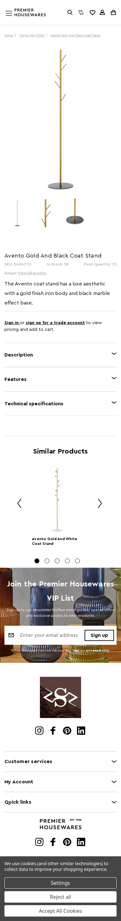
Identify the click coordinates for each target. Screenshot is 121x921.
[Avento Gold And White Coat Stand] (57, 500)
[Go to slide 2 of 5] (47, 560)
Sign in (12, 323)
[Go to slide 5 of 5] (77, 560)
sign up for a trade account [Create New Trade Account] (55, 323)
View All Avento (32, 273)
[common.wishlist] (92, 12)
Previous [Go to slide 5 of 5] (17, 504)
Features (15, 379)
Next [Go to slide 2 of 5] (97, 504)
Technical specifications (33, 403)
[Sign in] (102, 12)
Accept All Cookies (60, 910)
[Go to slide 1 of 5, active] (37, 560)
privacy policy (97, 650)
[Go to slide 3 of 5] (57, 560)
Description (18, 354)
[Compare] (81, 12)
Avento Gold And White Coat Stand (54, 541)
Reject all (60, 896)
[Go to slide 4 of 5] (67, 560)
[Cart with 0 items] (113, 12)
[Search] (70, 12)
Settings (60, 882)
